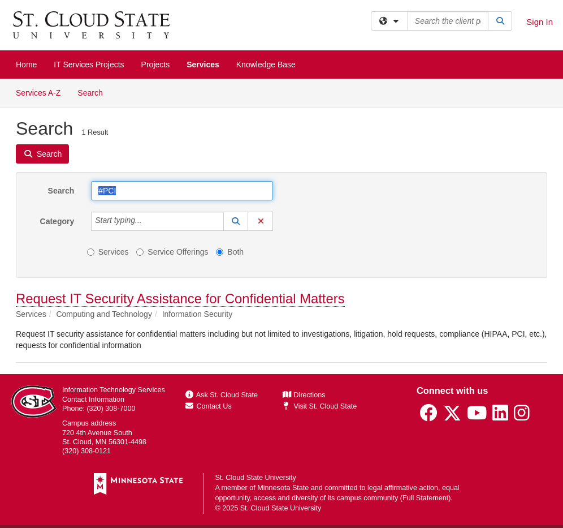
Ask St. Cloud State (221, 395)
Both (230, 251)
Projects (155, 64)
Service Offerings (172, 251)
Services (203, 64)
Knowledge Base (266, 64)
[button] (235, 221)
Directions (304, 395)
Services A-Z (38, 92)
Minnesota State (283, 488)
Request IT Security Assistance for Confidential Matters (180, 298)
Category (57, 221)
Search (94, 92)
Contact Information (93, 399)
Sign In (539, 22)
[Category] (148, 221)
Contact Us (208, 406)
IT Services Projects (89, 64)
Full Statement (425, 498)
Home (26, 64)
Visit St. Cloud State (320, 406)
